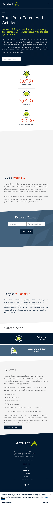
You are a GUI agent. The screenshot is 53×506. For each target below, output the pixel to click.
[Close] (50, 494)
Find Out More (13, 427)
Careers (26, 477)
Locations (26, 474)
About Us (26, 470)
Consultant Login (26, 480)
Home (10, 4)
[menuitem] (26, 461)
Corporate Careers (26, 350)
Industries (26, 464)
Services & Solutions (26, 461)
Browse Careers (11, 59)
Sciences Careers (26, 338)
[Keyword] (17, 224)
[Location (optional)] (36, 224)
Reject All (45, 502)
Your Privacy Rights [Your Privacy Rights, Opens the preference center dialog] (6, 502)
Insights (26, 467)
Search (26, 231)
